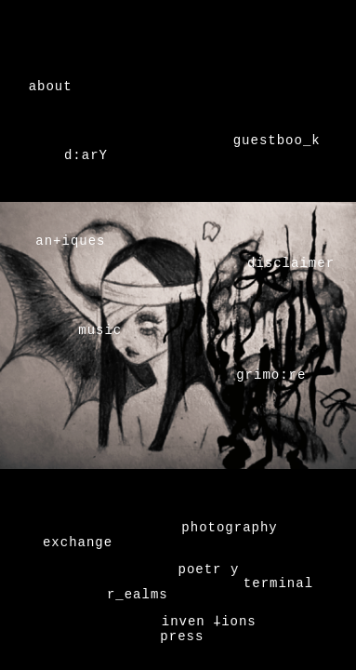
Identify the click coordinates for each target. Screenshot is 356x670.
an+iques (70, 242)
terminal (278, 582)
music (100, 332)
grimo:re (271, 376)
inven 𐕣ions (209, 620)
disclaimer (291, 265)
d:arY (86, 157)
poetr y (209, 568)
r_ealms (137, 593)
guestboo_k (277, 142)
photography (229, 526)
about (51, 88)
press (182, 635)
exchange (77, 541)
